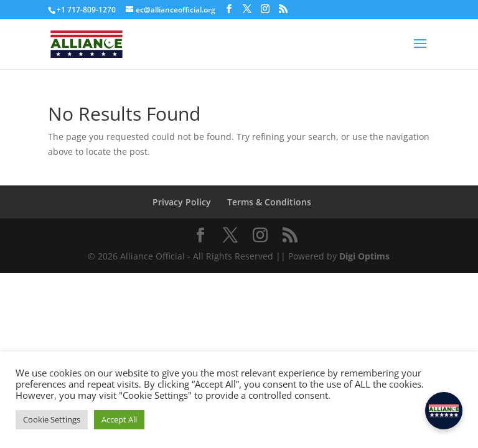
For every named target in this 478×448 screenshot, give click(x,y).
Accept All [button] (119, 419)
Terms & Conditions (269, 202)
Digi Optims (364, 256)
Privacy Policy (181, 202)
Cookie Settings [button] (51, 419)
